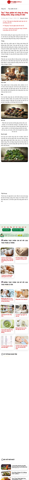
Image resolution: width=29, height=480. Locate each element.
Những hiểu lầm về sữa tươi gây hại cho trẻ (21, 328)
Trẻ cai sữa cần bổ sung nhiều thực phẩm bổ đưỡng (7, 331)
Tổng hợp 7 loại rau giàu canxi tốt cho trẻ (13, 25)
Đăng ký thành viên (17, 229)
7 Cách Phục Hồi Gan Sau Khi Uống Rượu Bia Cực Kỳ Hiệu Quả (19, 466)
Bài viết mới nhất (9, 459)
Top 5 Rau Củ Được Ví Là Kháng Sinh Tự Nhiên (19, 473)
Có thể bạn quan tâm (10, 354)
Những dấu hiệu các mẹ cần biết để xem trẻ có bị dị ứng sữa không (7, 300)
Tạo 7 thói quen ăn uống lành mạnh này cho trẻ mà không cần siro (15, 22)
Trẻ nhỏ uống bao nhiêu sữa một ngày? (7, 346)
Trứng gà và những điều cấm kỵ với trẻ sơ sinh (7, 276)
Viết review (6, 229)
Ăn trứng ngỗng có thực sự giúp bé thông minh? (21, 258)
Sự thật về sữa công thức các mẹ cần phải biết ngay (22, 347)
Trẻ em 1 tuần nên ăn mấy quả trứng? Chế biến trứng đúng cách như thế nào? (15, 29)
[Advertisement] (14, 177)
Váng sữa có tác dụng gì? (22, 299)
